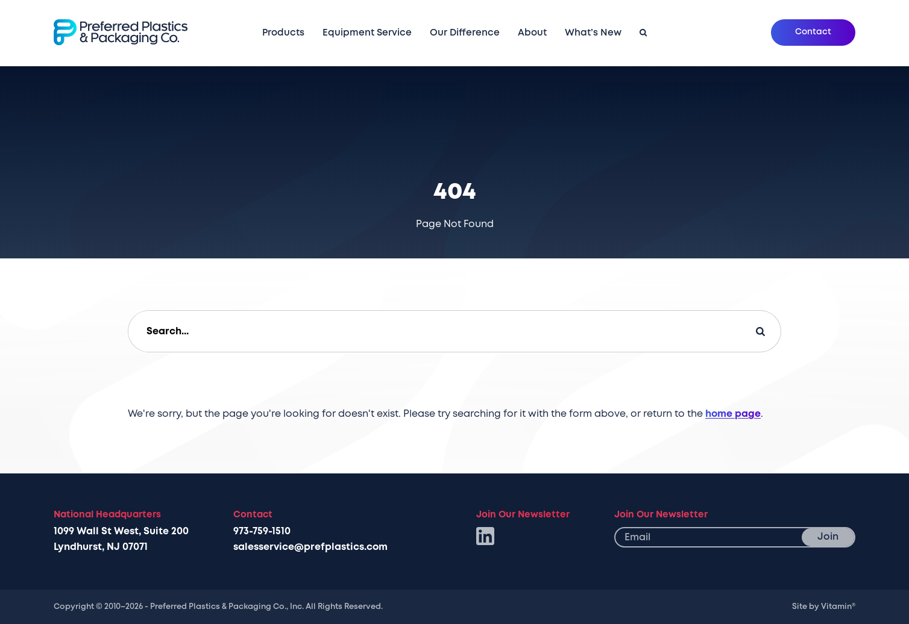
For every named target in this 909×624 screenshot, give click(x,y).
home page (733, 413)
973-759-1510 (262, 531)
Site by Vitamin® (823, 606)
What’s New (593, 33)
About (532, 33)
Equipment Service (367, 33)
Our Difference (465, 33)
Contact (813, 31)
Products (283, 33)
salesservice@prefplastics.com (310, 547)
